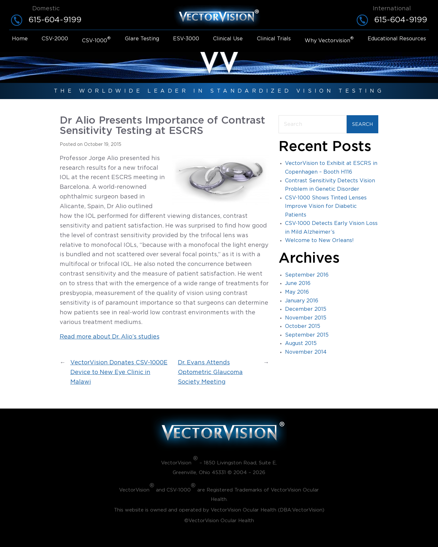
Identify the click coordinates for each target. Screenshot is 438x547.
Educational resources (397, 38)
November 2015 (305, 317)
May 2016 (297, 292)
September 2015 (307, 335)
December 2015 (305, 309)
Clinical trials (274, 38)
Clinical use (228, 38)
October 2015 (302, 326)
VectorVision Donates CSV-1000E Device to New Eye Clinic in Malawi (119, 372)
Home (20, 38)
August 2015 (301, 343)
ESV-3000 (186, 38)
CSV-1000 (96, 40)
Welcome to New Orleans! (319, 240)
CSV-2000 (55, 38)
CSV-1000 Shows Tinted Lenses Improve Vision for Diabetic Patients (326, 206)
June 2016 (298, 283)
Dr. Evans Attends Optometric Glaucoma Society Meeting (210, 372)
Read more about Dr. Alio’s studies (109, 337)
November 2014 (306, 352)
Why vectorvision (329, 40)
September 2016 (307, 275)
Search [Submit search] (362, 124)
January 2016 (301, 300)
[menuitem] (20, 40)
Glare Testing (142, 38)
